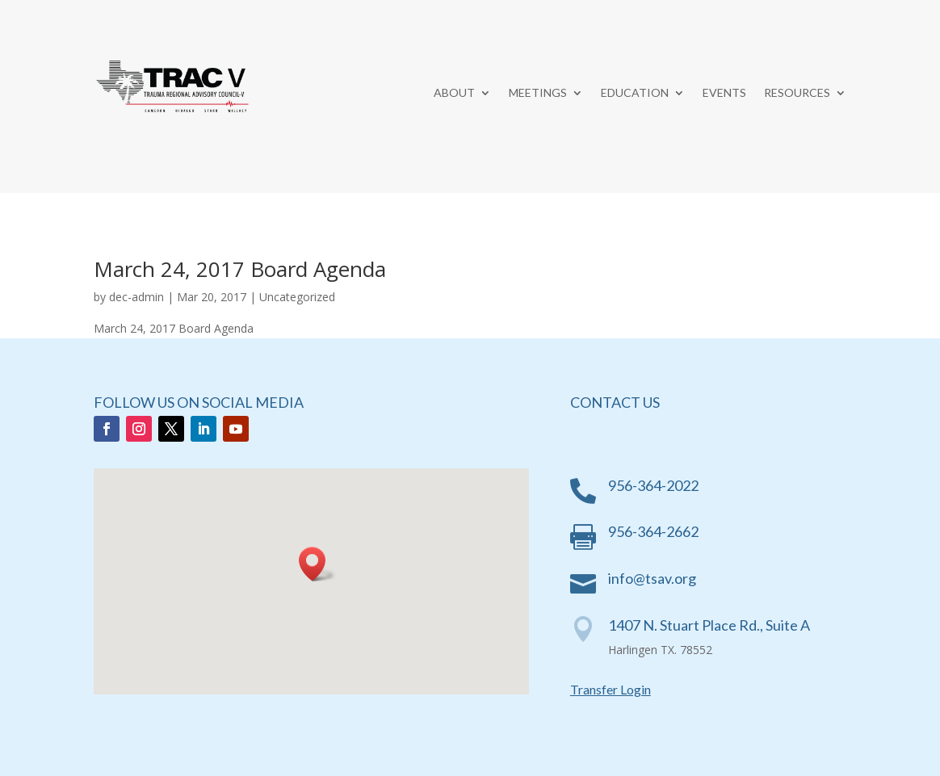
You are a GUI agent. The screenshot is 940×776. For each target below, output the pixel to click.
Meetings (538, 93)
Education (635, 93)
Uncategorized (297, 296)
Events (724, 93)
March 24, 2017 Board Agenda (240, 268)
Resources (797, 93)
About (454, 93)
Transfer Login (610, 689)
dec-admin (136, 296)
